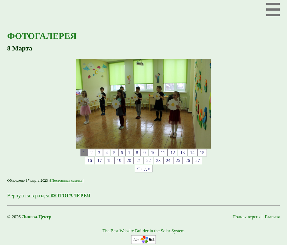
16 (89, 160)
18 (109, 160)
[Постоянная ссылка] (67, 180)
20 (129, 160)
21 (138, 160)
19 (119, 160)
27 (197, 160)
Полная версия (247, 216)
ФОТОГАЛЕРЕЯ (42, 36)
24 (168, 160)
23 (158, 160)
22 (148, 160)
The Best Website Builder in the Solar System (143, 230)
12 (172, 152)
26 (188, 160)
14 (192, 152)
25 (178, 160)
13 (182, 152)
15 (202, 152)
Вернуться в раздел (49, 195)
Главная (272, 216)
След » (143, 168)
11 (163, 152)
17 (99, 160)
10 (153, 152)
